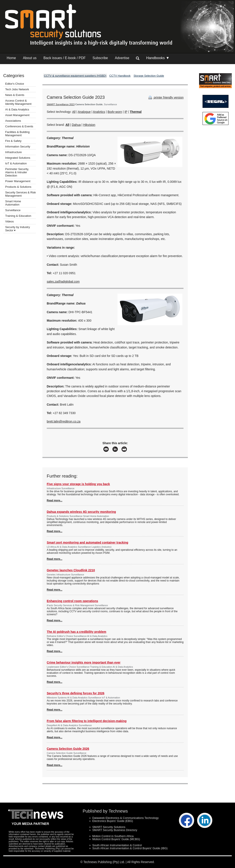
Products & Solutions (18, 186)
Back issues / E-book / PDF (64, 58)
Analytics (99, 111)
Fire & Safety (13, 141)
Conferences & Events (19, 126)
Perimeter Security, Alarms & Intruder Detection (17, 172)
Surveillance (13, 210)
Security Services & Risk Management (20, 194)
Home (11, 58)
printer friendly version (165, 97)
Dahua (76, 124)
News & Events (14, 95)
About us (30, 58)
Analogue (84, 111)
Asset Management (17, 115)
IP (125, 111)
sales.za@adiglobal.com (63, 281)
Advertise (122, 58)
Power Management (17, 181)
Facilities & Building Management (17, 133)
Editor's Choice (14, 83)
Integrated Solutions (17, 157)
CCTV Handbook (119, 75)
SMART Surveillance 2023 (61, 104)
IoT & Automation (16, 163)
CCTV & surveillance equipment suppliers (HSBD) (75, 75)
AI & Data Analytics (17, 109)
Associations (13, 120)
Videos (9, 221)
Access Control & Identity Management (18, 102)
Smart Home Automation (13, 203)
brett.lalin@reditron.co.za (63, 421)
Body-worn (115, 111)
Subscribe (100, 58)
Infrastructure (13, 152)
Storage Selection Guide (149, 75)
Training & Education (18, 215)
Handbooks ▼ (157, 58)
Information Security (17, 146)
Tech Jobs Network (17, 89)
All (74, 111)
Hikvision (89, 124)
